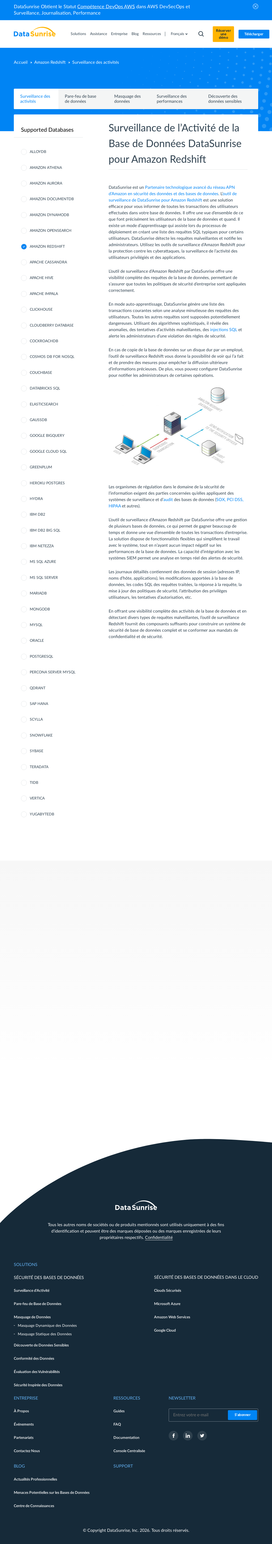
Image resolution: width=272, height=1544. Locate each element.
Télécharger (254, 34)
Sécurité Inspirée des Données (38, 1385)
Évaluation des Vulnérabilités (37, 1372)
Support (123, 1466)
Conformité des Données (34, 1359)
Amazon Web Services (172, 1317)
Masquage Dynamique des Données (47, 1326)
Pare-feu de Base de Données (37, 1304)
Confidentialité (159, 1237)
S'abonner (243, 1415)
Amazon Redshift (50, 62)
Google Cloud (165, 1330)
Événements (24, 1424)
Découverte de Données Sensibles (41, 1345)
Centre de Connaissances (34, 1506)
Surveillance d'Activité (31, 1291)
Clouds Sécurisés (167, 1291)
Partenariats (23, 1438)
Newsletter (182, 1398)
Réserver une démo (223, 34)
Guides (119, 1411)
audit (168, 500)
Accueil (21, 62)
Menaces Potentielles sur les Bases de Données (52, 1493)
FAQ (117, 1424)
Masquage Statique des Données (45, 1334)
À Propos (21, 1411)
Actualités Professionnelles (35, 1479)
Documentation (126, 1438)
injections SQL (223, 330)
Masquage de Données (32, 1317)
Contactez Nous (27, 1451)
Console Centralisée (129, 1451)
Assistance (98, 34)
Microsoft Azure (167, 1304)
